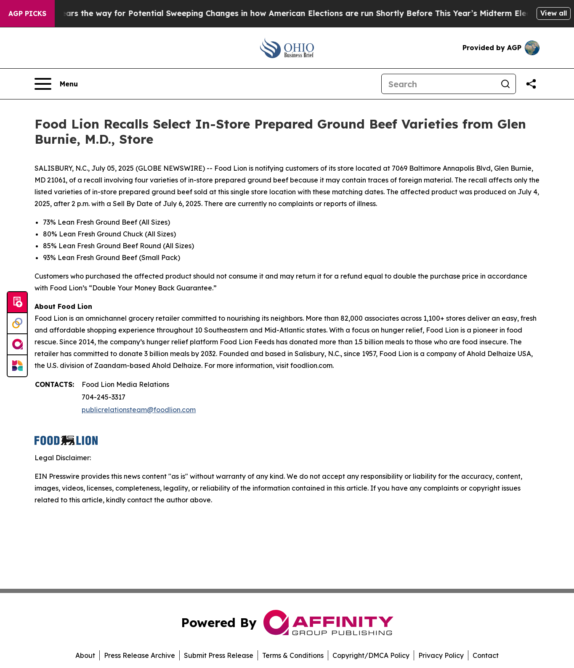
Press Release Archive (139, 655)
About (85, 655)
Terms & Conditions (293, 655)
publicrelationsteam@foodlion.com (139, 409)
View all (553, 13)
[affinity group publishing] (17, 344)
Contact (486, 655)
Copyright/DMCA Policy (370, 655)
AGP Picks (27, 13)
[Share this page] (531, 83)
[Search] (438, 84)
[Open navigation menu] (56, 83)
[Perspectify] (17, 323)
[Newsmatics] (17, 365)
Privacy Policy (441, 655)
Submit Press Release (218, 655)
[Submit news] (17, 302)
